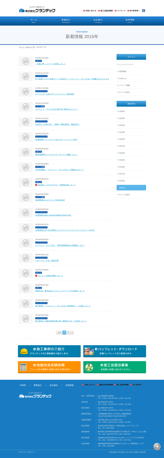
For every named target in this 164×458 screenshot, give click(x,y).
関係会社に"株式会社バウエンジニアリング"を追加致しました (60, 291)
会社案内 (54, 385)
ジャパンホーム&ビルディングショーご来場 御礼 (55, 94)
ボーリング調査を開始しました (50, 276)
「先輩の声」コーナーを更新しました (50, 64)
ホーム (21, 47)
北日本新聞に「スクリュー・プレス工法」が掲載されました (59, 170)
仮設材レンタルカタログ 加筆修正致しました (57, 185)
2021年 (122, 146)
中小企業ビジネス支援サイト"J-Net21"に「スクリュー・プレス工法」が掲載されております (72, 79)
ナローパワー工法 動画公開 (47, 261)
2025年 (122, 118)
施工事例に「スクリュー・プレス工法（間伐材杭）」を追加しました (63, 306)
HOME (23, 385)
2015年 (122, 188)
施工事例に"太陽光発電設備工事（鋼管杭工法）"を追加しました (61, 321)
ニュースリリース (126, 64)
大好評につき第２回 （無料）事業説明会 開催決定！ (57, 124)
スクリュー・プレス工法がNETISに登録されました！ (56, 109)
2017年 (122, 174)
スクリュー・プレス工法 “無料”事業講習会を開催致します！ (60, 245)
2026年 (122, 111)
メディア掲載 (124, 85)
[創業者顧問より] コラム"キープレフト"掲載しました (56, 155)
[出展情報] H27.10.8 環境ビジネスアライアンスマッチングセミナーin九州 (64, 230)
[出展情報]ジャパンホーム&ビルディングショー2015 (56, 139)
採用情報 (122, 71)
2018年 (122, 167)
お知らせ (122, 78)
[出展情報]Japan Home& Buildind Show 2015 (53, 215)
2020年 (122, 153)
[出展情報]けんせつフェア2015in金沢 (50, 200)
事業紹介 (38, 385)
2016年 (122, 181)
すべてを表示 (124, 92)
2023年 (122, 132)
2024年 (122, 125)
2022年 (122, 139)
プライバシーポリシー (27, 452)
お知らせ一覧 (30, 47)
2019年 (122, 160)
